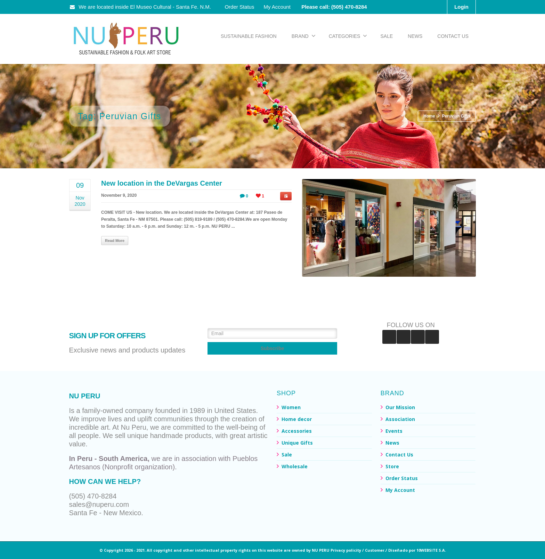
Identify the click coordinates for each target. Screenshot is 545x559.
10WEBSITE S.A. (431, 550)
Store (392, 466)
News (392, 442)
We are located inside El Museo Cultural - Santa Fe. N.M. (140, 7)
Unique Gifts (297, 442)
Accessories (297, 431)
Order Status (239, 7)
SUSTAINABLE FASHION (249, 36)
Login (461, 7)
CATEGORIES (348, 36)
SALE (386, 36)
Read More (114, 240)
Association (400, 419)
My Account (277, 7)
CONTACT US (453, 36)
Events (393, 431)
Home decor (297, 419)
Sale (287, 454)
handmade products (181, 435)
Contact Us (399, 454)
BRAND (304, 36)
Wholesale (295, 466)
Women (291, 407)
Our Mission (400, 407)
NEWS (415, 36)
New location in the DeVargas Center (161, 183)
